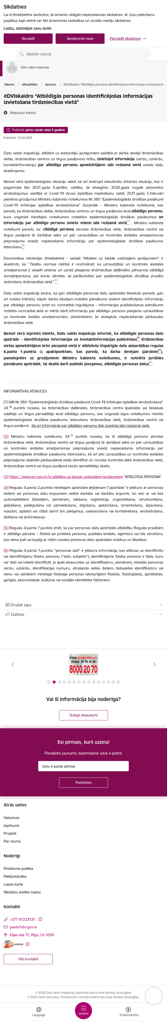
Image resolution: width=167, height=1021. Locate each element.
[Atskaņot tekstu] (23, 113)
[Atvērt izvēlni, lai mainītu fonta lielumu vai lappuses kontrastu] (128, 1012)
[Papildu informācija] (40, 919)
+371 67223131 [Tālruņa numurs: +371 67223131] (22, 919)
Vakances (11, 817)
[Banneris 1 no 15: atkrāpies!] (83, 664)
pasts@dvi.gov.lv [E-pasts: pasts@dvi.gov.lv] (23, 927)
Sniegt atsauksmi (83, 715)
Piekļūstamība (15, 876)
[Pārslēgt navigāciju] (83, 1010)
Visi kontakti (28, 959)
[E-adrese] (13, 944)
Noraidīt (28, 38)
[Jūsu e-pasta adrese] (83, 766)
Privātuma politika (18, 868)
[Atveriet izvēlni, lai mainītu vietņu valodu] (38, 1012)
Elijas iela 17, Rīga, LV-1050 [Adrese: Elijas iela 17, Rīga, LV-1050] (32, 935)
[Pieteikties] (83, 782)
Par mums (12, 841)
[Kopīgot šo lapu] (83, 614)
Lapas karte (13, 884)
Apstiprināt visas (80, 38)
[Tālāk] (154, 664)
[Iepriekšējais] (12, 664)
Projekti (10, 833)
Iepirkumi (11, 825)
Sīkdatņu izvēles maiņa (22, 892)
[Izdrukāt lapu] (83, 605)
